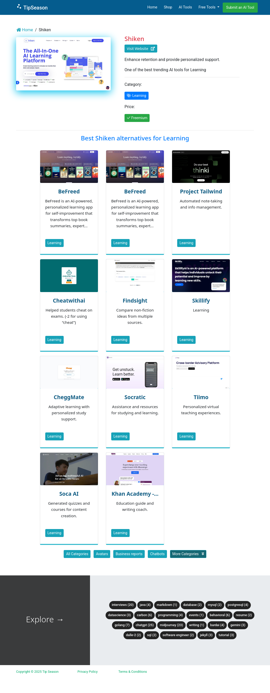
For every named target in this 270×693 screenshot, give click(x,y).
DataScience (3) (119, 615)
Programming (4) (170, 615)
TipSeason (32, 7)
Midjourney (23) (171, 625)
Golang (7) (122, 625)
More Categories (188, 554)
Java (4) (145, 605)
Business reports (129, 554)
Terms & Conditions (132, 672)
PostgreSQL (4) (238, 605)
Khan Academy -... (135, 493)
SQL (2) (151, 635)
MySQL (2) (215, 605)
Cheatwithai (69, 300)
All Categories (77, 554)
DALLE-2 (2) (133, 635)
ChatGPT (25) (145, 625)
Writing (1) (196, 625)
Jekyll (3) (206, 635)
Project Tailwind (201, 191)
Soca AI (69, 493)
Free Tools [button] (207, 7)
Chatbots (157, 554)
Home (152, 7)
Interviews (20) (122, 605)
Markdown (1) (167, 605)
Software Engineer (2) (178, 635)
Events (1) (196, 615)
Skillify (201, 300)
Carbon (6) (144, 615)
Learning (54, 243)
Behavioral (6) (220, 615)
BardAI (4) (217, 625)
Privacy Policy (87, 672)
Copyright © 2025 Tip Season (37, 672)
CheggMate (69, 397)
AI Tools (185, 7)
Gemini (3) (237, 625)
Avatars (102, 554)
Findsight (135, 300)
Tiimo (201, 397)
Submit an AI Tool (240, 7)
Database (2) (192, 605)
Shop (168, 7)
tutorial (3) (226, 635)
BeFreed (69, 191)
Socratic (135, 397)
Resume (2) (244, 615)
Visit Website (141, 48)
